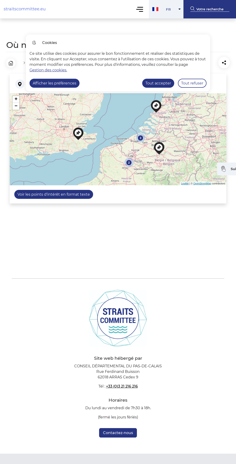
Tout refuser (192, 83)
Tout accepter (158, 83)
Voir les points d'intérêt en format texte (54, 193)
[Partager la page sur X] (225, 62)
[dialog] (118, 63)
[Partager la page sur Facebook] (212, 62)
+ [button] (16, 97)
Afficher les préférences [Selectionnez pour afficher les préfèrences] (54, 83)
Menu (139, 9)
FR (175, 10)
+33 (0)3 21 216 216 (122, 385)
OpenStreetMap (202, 181)
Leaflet (185, 181)
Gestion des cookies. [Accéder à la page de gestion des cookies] (48, 70)
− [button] (16, 104)
